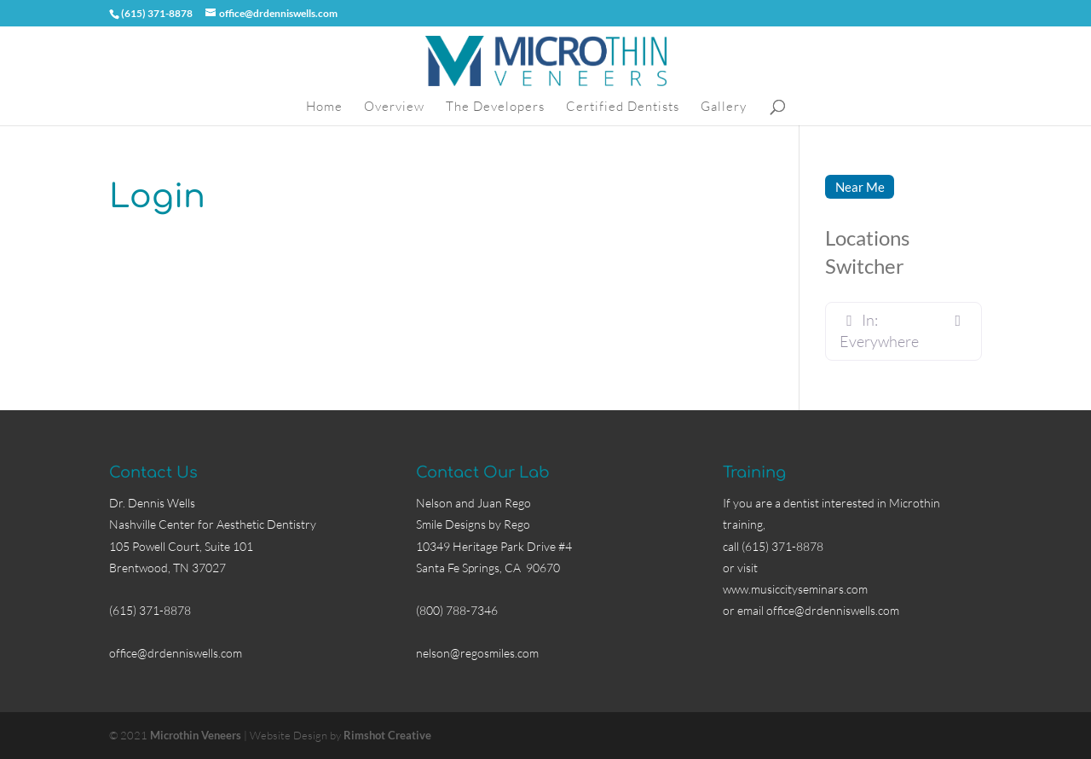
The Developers (495, 107)
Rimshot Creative (387, 735)
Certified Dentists (622, 107)
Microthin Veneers (195, 735)
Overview (394, 107)
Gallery (724, 107)
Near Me (860, 186)
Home (324, 107)
